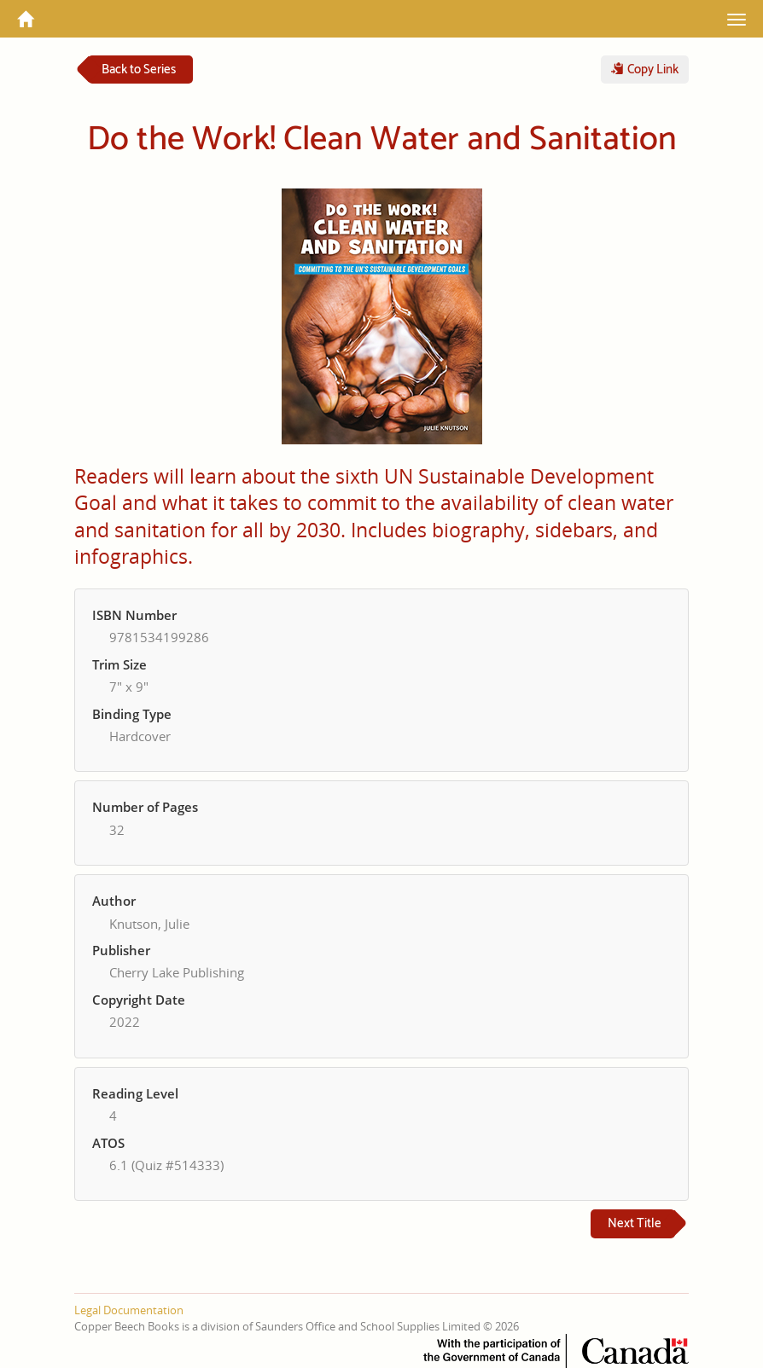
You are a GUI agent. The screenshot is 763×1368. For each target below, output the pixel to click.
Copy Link (645, 69)
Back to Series (139, 69)
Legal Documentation (128, 1310)
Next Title (634, 1223)
